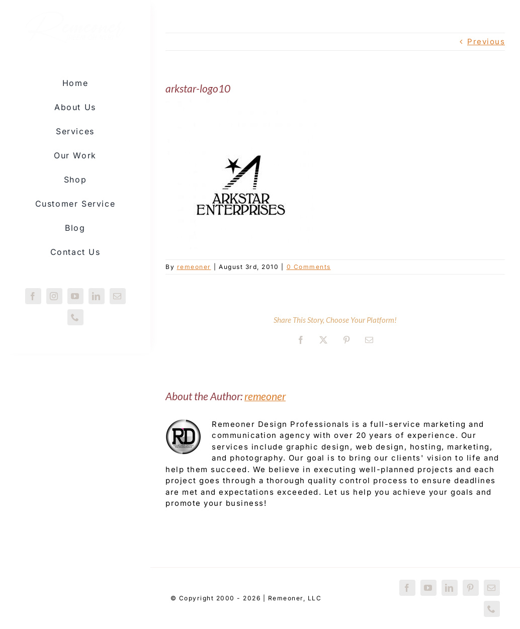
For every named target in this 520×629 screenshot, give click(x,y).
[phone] (75, 317)
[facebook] (33, 296)
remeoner (194, 267)
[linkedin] (97, 296)
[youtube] (75, 296)
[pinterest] (471, 588)
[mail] (118, 296)
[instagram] (54, 296)
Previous (486, 41)
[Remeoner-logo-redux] (75, 20)
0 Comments (309, 267)
